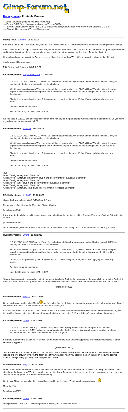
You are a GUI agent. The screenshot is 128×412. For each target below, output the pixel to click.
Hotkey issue (11, 16)
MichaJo (27, 128)
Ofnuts (26, 235)
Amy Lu (22, 39)
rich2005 (27, 195)
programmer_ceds (31, 74)
